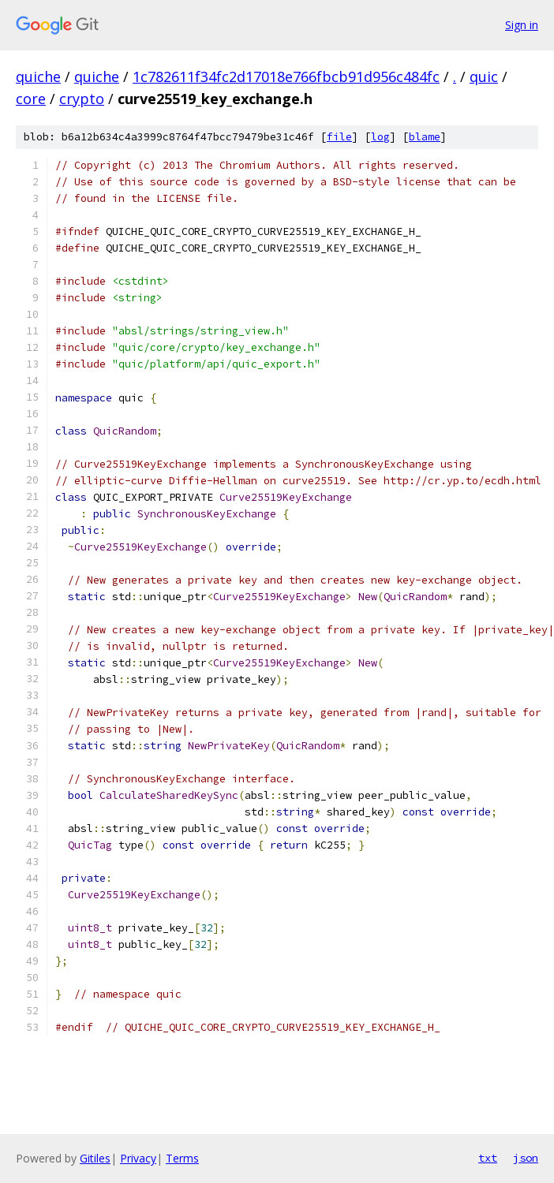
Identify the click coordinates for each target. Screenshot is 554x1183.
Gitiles (95, 1158)
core (31, 98)
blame (424, 137)
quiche (38, 76)
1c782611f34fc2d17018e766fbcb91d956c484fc (286, 76)
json (525, 1158)
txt (487, 1158)
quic (484, 76)
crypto (81, 98)
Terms (182, 1158)
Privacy (138, 1158)
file (339, 137)
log (380, 137)
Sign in (521, 24)
